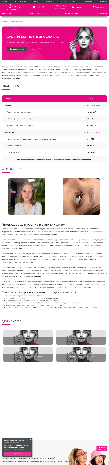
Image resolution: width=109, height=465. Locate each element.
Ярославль (99, 7)
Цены (63, 2)
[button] (50, 217)
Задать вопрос (37, 49)
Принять (17, 454)
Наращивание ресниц (11, 229)
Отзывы (36, 2)
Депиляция (6, 13)
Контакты (103, 2)
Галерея (88, 2)
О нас (4, 2)
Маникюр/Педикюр (38, 13)
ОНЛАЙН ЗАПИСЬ (101, 448)
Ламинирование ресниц (12, 267)
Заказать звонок (60, 8)
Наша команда (20, 2)
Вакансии (50, 2)
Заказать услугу (17, 49)
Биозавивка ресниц (10, 240)
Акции (75, 2)
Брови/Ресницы (71, 13)
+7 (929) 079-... (61, 6)
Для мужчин (102, 13)
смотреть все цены (92, 105)
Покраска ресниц (9, 254)
